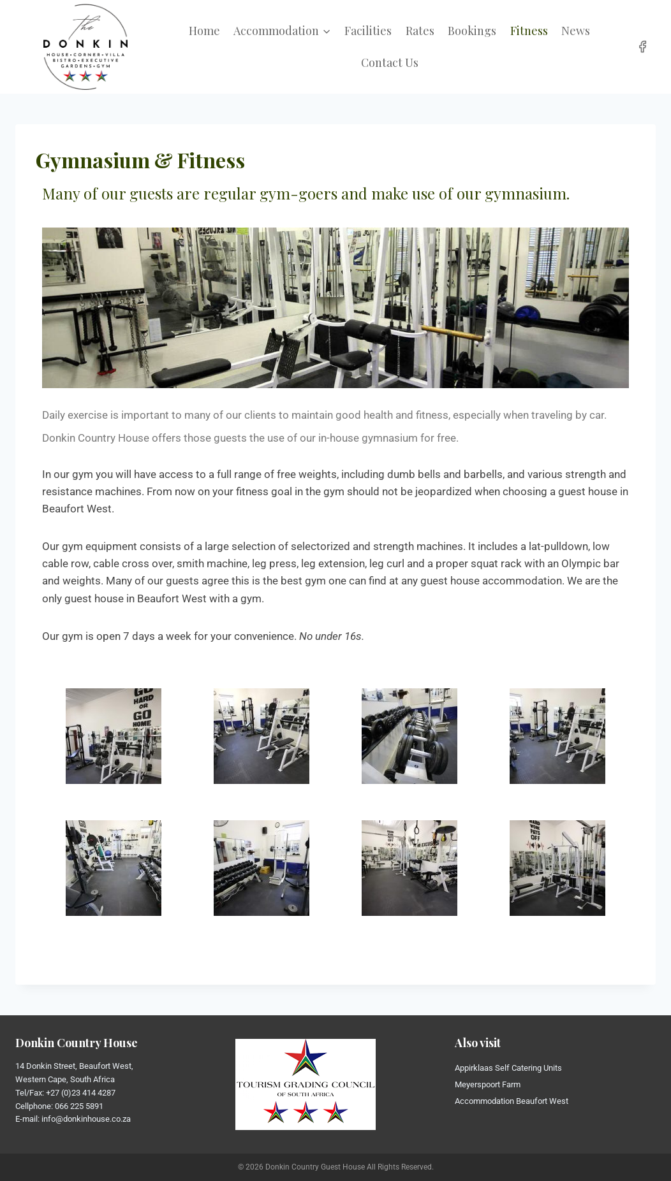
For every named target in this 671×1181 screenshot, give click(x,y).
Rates (420, 30)
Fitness (529, 30)
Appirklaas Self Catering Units (508, 1068)
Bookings (472, 30)
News (575, 30)
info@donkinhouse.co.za (86, 1119)
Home (204, 30)
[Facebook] (643, 47)
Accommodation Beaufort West (511, 1101)
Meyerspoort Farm (487, 1084)
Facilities (368, 30)
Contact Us (389, 62)
